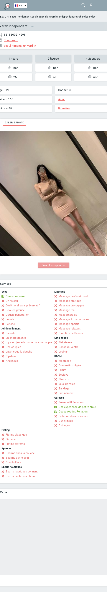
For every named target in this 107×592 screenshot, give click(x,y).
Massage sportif (69, 324)
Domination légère (70, 365)
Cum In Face (13, 462)
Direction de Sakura (71, 333)
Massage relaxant (69, 328)
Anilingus (64, 425)
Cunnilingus (66, 420)
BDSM (62, 370)
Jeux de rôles (67, 384)
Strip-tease (65, 342)
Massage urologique (71, 305)
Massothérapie (68, 314)
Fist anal (11, 439)
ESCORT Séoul (8, 16)
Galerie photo (14, 122)
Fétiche (10, 324)
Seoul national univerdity (44, 16)
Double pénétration (17, 314)
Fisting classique (16, 434)
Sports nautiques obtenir (21, 476)
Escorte (10, 333)
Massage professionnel (73, 296)
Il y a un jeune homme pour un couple (29, 342)
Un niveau (12, 301)
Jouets (10, 319)
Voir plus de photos (53, 265)
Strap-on (64, 379)
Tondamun (23, 16)
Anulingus (12, 361)
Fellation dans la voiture (73, 416)
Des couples (13, 347)
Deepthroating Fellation (73, 411)
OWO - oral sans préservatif (22, 305)
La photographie (16, 337)
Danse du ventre (68, 347)
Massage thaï (67, 310)
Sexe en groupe (15, 310)
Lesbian (63, 351)
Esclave (63, 374)
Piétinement (66, 393)
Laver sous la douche (19, 351)
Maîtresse (65, 361)
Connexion (91, 5)
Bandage (64, 388)
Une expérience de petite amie (77, 407)
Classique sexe (15, 296)
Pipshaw (11, 356)
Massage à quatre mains (74, 319)
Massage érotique (70, 301)
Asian (61, 99)
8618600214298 (15, 34)
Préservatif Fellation (71, 402)
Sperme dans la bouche (20, 453)
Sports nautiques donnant (22, 471)
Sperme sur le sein (17, 457)
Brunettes (64, 108)
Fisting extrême (15, 444)
